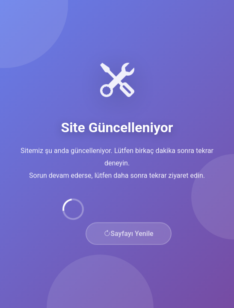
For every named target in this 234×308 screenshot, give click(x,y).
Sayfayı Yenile (128, 234)
